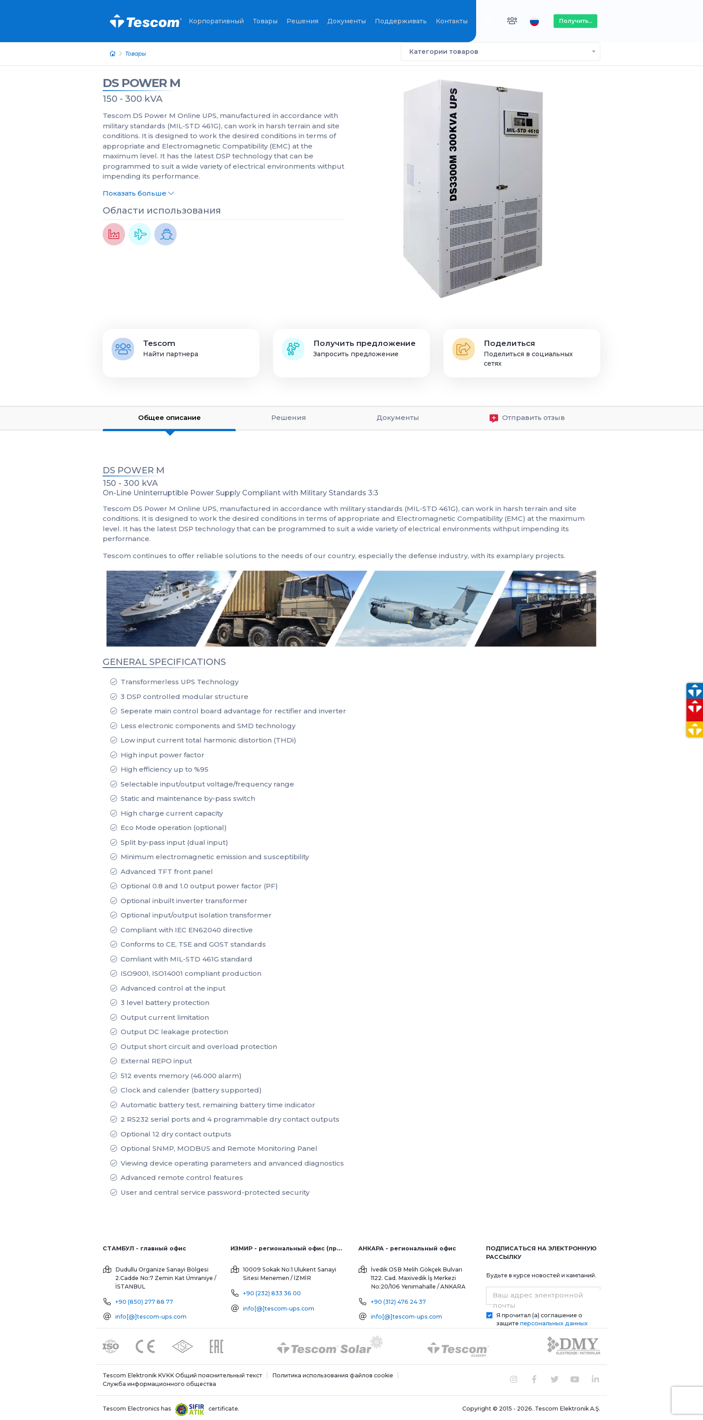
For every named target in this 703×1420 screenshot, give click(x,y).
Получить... (575, 20)
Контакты (452, 21)
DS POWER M (141, 80)
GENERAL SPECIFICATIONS (164, 659)
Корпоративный (216, 21)
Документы (346, 21)
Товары (265, 21)
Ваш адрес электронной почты (538, 1298)
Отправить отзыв (527, 415)
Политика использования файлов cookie (332, 1373)
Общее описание (169, 415)
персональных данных (554, 1321)
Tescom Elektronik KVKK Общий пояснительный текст (182, 1373)
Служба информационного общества (159, 1381)
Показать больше (138, 190)
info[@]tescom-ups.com (151, 1314)
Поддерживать (401, 21)
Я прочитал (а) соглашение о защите (542, 1316)
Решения (302, 21)
